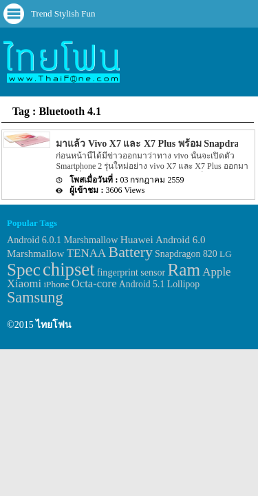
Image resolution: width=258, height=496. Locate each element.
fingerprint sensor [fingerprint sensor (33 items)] (131, 272)
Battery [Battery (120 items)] (131, 252)
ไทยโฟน (54, 325)
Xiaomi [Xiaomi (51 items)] (24, 283)
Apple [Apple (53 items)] (216, 271)
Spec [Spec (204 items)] (24, 269)
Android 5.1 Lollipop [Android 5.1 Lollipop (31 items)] (159, 284)
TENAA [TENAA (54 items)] (87, 253)
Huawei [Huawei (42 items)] (136, 239)
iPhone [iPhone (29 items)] (56, 284)
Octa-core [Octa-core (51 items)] (94, 283)
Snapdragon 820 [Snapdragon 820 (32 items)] (186, 254)
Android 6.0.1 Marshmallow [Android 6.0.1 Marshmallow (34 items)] (62, 239)
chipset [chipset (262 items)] (69, 269)
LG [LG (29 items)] (225, 254)
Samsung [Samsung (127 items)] (35, 297)
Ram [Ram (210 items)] (183, 269)
